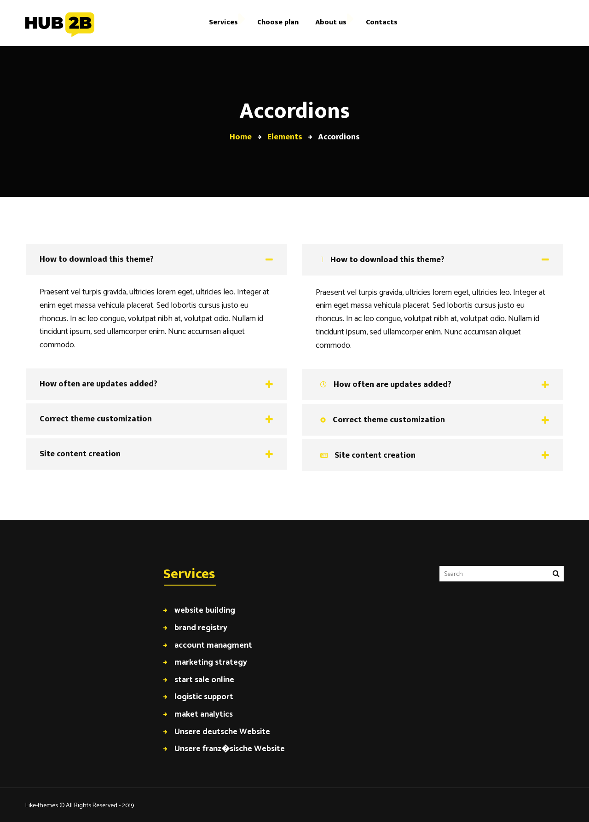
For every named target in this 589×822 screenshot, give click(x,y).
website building (204, 610)
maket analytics (203, 714)
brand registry (200, 627)
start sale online (204, 679)
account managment (213, 645)
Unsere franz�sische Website (229, 748)
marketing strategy (210, 662)
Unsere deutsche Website (222, 731)
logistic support (203, 696)
